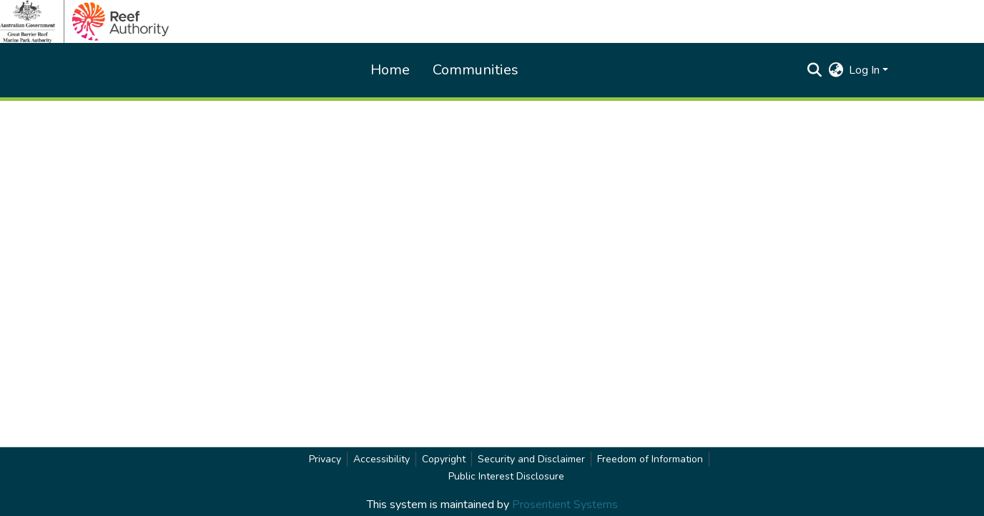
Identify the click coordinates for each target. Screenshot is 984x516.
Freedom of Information (650, 459)
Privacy (325, 459)
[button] (814, 70)
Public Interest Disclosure (506, 476)
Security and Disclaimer (531, 459)
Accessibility (381, 459)
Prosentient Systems (565, 504)
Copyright (444, 459)
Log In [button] (865, 70)
